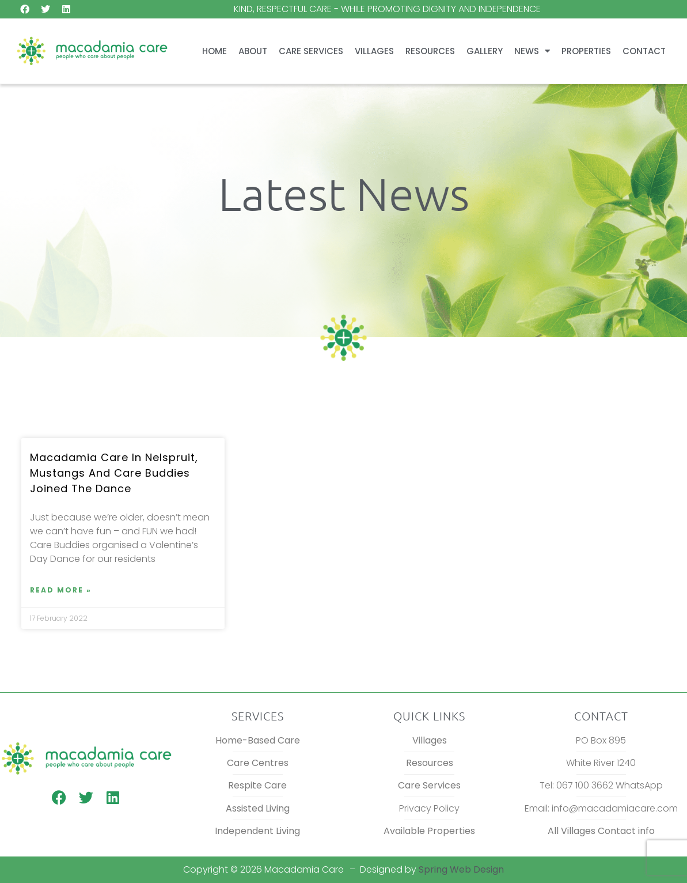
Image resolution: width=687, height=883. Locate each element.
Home (214, 51)
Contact (644, 51)
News (532, 51)
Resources (430, 51)
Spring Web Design (461, 869)
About (252, 51)
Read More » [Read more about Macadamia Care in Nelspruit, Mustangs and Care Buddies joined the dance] (61, 590)
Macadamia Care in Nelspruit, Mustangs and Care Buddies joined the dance (114, 473)
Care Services (311, 51)
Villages (374, 51)
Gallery (484, 51)
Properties (586, 51)
